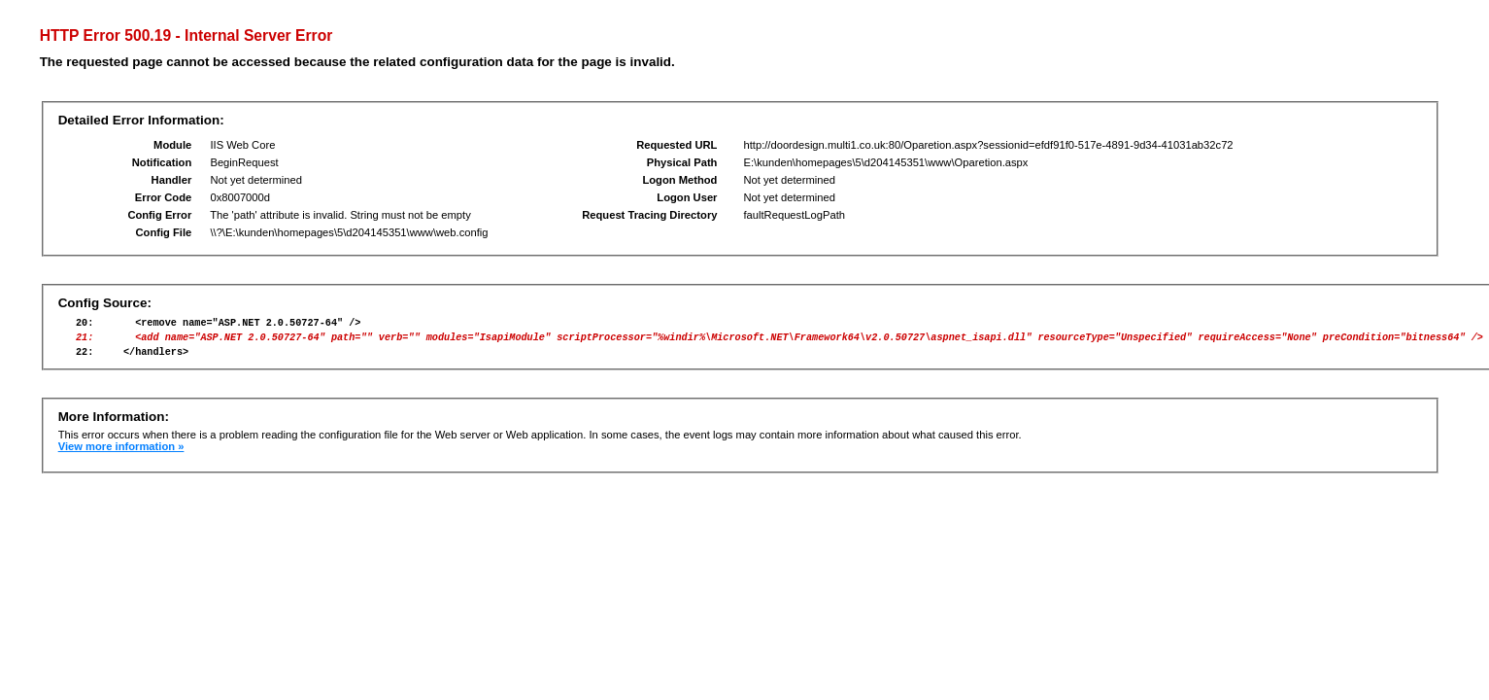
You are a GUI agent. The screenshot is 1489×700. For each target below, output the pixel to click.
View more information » (121, 455)
